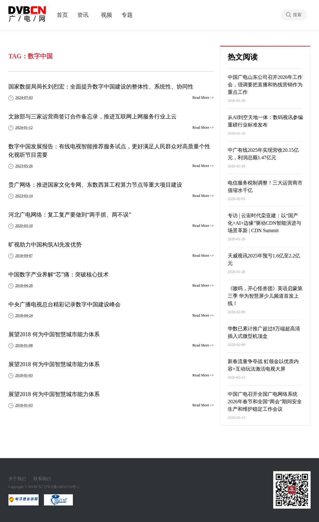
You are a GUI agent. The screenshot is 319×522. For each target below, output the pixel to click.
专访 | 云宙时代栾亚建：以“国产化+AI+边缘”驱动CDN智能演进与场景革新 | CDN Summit (264, 223)
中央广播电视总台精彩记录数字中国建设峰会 (64, 304)
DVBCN (34, 487)
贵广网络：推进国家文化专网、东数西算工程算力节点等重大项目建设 (95, 185)
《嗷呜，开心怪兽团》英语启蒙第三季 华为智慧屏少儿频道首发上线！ (265, 296)
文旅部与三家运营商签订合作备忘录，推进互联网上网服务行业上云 (92, 116)
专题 (127, 15)
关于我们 (17, 479)
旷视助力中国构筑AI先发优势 (45, 245)
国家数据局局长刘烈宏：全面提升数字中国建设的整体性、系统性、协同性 (100, 87)
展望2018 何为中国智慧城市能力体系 (54, 334)
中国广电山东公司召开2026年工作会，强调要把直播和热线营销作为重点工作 (265, 84)
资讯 (82, 15)
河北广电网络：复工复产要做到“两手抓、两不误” (69, 215)
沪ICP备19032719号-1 (61, 487)
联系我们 (42, 479)
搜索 (297, 14)
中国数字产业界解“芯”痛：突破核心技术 (58, 274)
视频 (106, 15)
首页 (62, 15)
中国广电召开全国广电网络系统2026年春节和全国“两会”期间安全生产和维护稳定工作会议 (265, 401)
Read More (203, 97)
